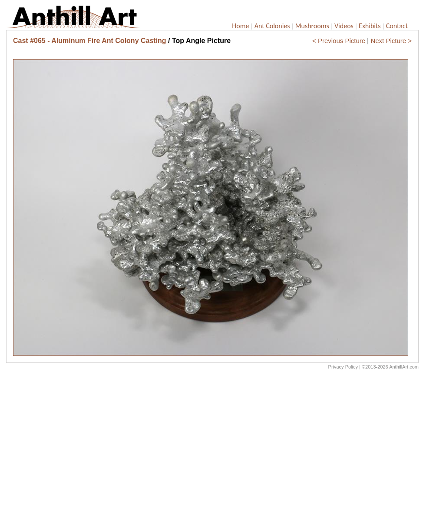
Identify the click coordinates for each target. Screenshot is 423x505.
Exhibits (370, 26)
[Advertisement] (212, 439)
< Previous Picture (338, 40)
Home (240, 26)
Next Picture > (391, 40)
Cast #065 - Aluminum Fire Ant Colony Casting (89, 40)
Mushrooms (312, 26)
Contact (397, 26)
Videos (344, 26)
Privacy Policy (343, 366)
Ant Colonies (272, 26)
